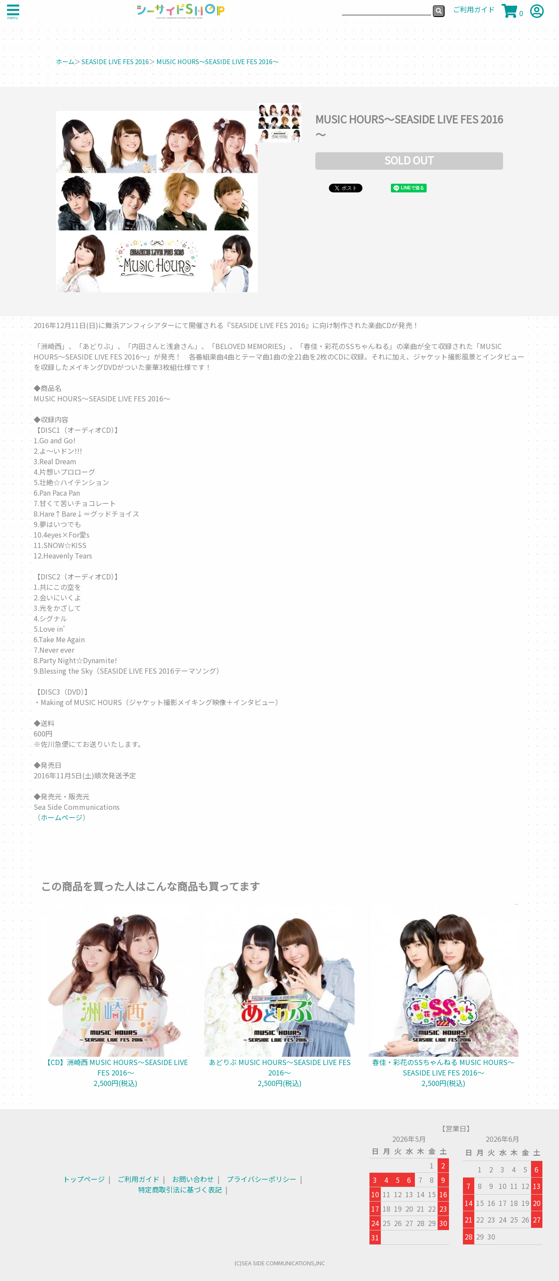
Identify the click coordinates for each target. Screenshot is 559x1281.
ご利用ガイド (138, 1179)
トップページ (84, 1179)
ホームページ (62, 817)
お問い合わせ (193, 1179)
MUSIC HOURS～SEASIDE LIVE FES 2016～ (217, 61)
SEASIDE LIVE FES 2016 (115, 61)
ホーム (65, 61)
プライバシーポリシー (262, 1179)
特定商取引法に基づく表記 (180, 1189)
